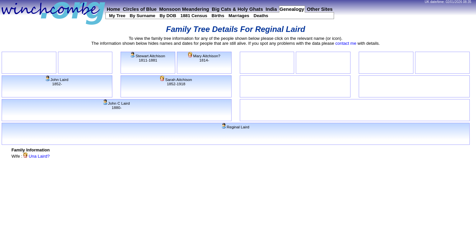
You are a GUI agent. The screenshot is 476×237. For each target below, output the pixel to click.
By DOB (167, 15)
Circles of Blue (140, 9)
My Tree (117, 15)
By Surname (142, 15)
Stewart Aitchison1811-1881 (148, 58)
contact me (345, 43)
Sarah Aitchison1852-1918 (176, 81)
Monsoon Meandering (184, 9)
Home (113, 9)
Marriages (239, 15)
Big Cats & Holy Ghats (237, 9)
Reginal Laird (235, 127)
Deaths (261, 15)
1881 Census (194, 15)
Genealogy (292, 9)
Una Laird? (36, 156)
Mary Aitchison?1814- (204, 58)
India (271, 9)
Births (217, 15)
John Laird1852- (57, 81)
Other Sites (320, 9)
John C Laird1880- (116, 105)
